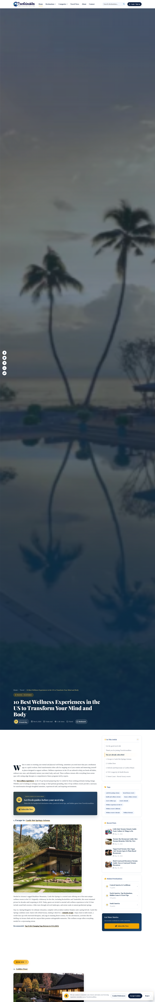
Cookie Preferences (118, 996)
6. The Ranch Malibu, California (116, 781)
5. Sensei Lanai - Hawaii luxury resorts (118, 776)
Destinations (51, 4)
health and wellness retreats (113, 803)
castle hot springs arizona (112, 799)
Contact (92, 4)
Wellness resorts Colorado (113, 819)
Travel (22, 690)
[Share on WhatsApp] (4, 368)
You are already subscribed (115, 755)
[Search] (113, 4)
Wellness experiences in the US (114, 811)
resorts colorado (124, 807)
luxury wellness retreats (130, 803)
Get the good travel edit (113, 746)
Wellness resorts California (113, 815)
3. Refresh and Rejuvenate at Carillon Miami (120, 768)
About (84, 4)
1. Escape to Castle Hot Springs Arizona (118, 759)
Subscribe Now (25, 809)
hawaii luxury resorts (128, 799)
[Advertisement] (55, 749)
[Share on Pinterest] (4, 363)
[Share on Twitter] (4, 358)
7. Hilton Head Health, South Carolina (118, 785)
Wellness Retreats (128, 819)
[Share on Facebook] (4, 353)
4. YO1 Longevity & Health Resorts (117, 772)
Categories (63, 4)
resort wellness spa (111, 807)
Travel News (74, 4)
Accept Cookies (135, 996)
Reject (147, 996)
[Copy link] (4, 373)
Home (41, 4)
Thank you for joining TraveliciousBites (118, 750)
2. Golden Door (111, 763)
